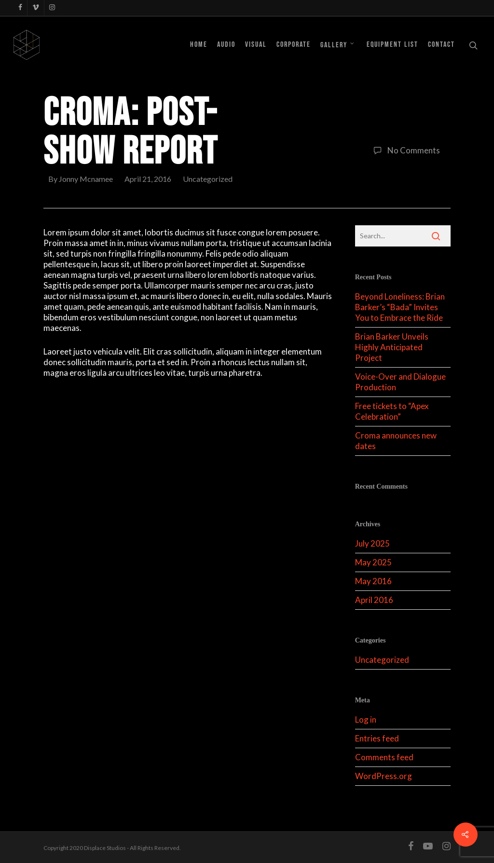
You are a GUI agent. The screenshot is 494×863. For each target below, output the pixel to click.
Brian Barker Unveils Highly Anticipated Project (391, 347)
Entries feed (377, 738)
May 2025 (373, 562)
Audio (226, 45)
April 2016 (374, 600)
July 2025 (372, 543)
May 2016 (373, 581)
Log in (365, 719)
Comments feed (384, 757)
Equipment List (392, 45)
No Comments (405, 150)
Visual (256, 45)
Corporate (293, 45)
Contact (441, 45)
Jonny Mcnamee (86, 178)
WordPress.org (383, 776)
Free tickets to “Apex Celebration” (392, 411)
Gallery (337, 45)
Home (198, 45)
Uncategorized (208, 178)
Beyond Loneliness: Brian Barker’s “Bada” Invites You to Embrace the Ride (400, 307)
